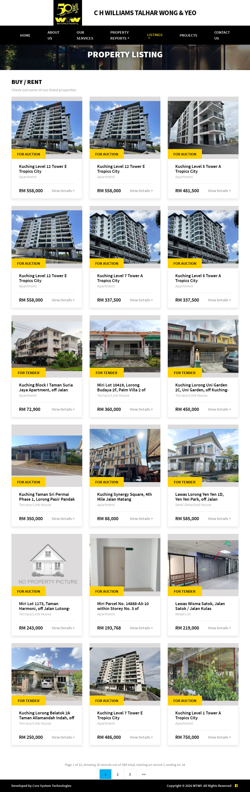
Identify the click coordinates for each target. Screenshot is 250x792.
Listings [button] (155, 34)
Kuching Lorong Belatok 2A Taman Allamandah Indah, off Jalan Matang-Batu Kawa (46, 715)
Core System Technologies (51, 785)
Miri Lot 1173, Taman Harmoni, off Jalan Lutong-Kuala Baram (44, 606)
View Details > (63, 190)
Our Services (85, 35)
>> (144, 774)
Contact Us (222, 35)
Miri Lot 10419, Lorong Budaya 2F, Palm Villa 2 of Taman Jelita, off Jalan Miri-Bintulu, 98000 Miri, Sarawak (124, 387)
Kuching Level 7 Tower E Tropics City (120, 715)
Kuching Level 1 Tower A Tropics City (198, 715)
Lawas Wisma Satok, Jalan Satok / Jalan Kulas (200, 606)
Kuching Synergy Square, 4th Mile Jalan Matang (124, 497)
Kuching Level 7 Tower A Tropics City (120, 278)
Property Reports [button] (119, 35)
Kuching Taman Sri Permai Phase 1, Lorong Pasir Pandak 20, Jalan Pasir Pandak (47, 497)
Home (25, 35)
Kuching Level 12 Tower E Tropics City (43, 169)
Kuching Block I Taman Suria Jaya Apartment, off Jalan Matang (46, 387)
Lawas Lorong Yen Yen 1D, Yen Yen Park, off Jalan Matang (199, 497)
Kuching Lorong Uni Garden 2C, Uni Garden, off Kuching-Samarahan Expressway (202, 387)
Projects (188, 35)
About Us (54, 35)
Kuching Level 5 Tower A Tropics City (198, 169)
